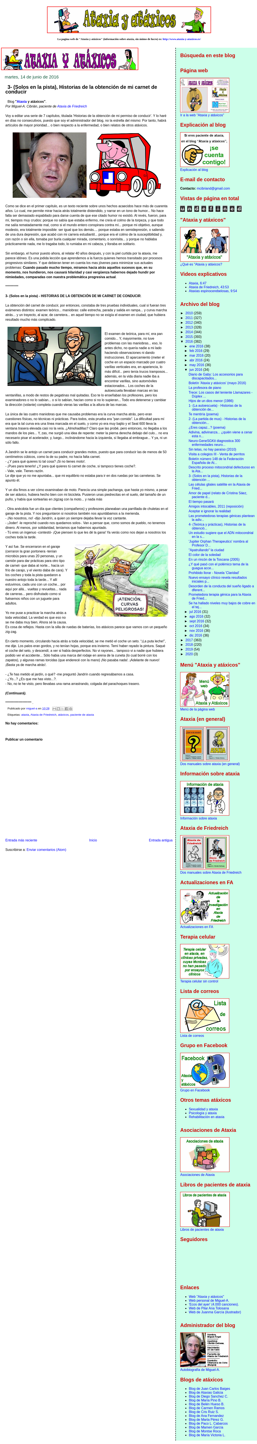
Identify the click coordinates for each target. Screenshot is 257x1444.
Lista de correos (192, 1035)
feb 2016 (196, 351)
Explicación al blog (194, 170)
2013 (190, 327)
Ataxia (22, 101)
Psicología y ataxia (203, 1113)
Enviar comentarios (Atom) (46, 850)
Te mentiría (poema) (204, 414)
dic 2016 (196, 635)
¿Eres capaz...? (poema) (207, 427)
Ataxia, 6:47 (197, 283)
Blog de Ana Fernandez (206, 1416)
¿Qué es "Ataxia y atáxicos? (201, 264)
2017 (190, 640)
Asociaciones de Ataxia (197, 1175)
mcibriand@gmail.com (213, 188)
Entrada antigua (161, 840)
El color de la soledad (205, 555)
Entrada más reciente (21, 840)
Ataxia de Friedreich (72, 106)
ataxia (25, 714)
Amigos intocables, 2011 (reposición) (216, 506)
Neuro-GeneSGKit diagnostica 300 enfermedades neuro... (214, 443)
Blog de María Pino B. (205, 1400)
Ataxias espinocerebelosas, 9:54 (213, 291)
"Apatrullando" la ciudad (206, 550)
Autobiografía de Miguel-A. (200, 1370)
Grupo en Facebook (195, 1090)
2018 (190, 644)
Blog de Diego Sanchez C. (208, 1396)
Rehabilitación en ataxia (206, 1117)
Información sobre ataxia (198, 818)
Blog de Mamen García (206, 1427)
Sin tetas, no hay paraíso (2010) (212, 449)
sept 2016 (197, 621)
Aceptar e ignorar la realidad (210, 511)
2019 (190, 649)
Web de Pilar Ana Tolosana (209, 1308)
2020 (190, 654)
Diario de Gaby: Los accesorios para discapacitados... (216, 376)
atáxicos (63, 714)
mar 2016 (196, 355)
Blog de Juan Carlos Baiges (209, 1388)
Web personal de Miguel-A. (209, 1300)
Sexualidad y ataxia (203, 1109)
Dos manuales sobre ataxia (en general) (210, 764)
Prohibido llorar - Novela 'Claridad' (214, 573)
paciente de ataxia (82, 714)
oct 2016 (196, 626)
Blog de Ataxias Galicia (206, 1392)
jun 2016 (196, 369)
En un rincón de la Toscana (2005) (214, 559)
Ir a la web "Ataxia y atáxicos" (202, 115)
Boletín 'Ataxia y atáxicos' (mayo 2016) (217, 383)
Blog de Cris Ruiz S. (204, 1412)
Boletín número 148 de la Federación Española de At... (216, 461)
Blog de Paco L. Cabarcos (208, 1423)
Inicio (93, 840)
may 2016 (197, 365)
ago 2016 (196, 616)
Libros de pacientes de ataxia (202, 1229)
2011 (190, 318)
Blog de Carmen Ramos (206, 1408)
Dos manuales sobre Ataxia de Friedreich (210, 872)
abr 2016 (196, 360)
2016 (190, 341)
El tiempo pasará (201, 501)
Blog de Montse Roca (205, 1431)
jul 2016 (195, 612)
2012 (190, 322)
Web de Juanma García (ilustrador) (215, 1312)
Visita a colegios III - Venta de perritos (217, 454)
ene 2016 (196, 346)
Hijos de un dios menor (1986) (211, 401)
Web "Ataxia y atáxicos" (206, 1296)
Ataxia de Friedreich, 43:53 (209, 287)
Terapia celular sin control (199, 981)
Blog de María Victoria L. (207, 1435)
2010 (190, 313)
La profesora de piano (205, 388)
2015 (190, 337)
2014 (190, 332)
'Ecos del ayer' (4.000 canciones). (214, 1304)
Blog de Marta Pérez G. (206, 1419)
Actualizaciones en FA (196, 927)
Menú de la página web (197, 709)
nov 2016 (196, 630)
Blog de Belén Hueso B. (206, 1404)
